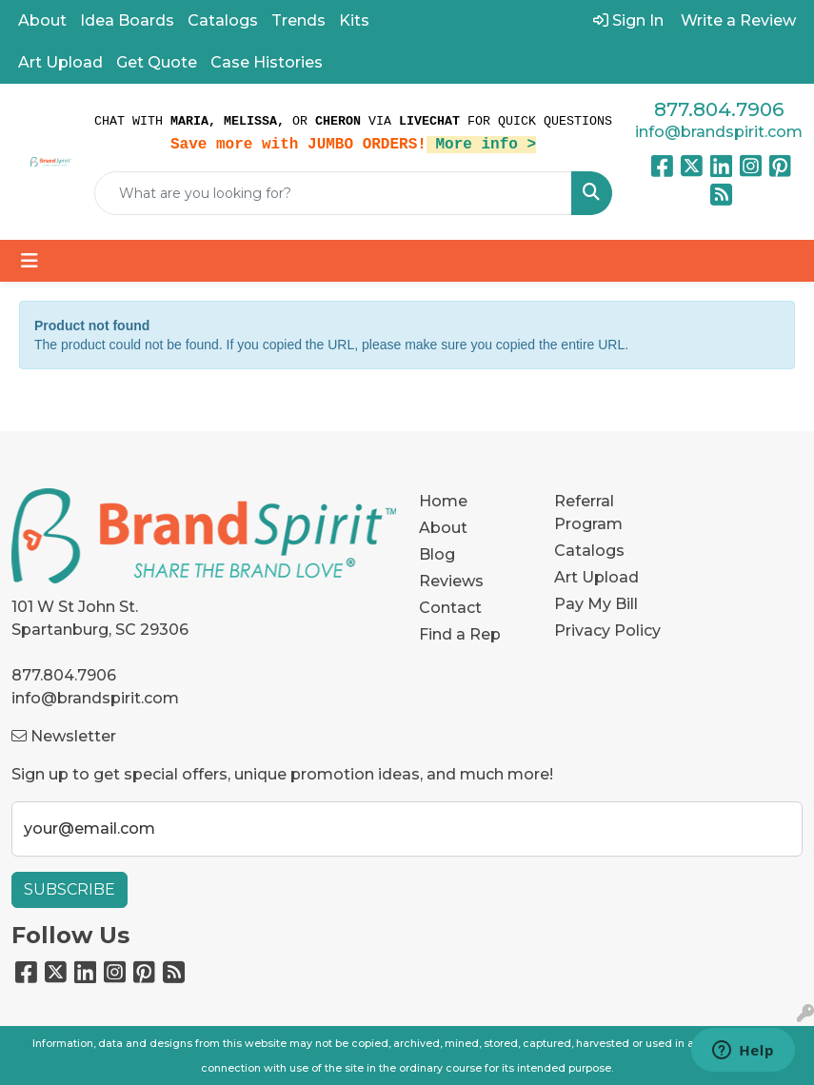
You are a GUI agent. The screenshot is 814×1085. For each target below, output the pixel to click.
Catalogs (223, 20)
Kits (354, 20)
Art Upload (60, 62)
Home (443, 501)
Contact (450, 608)
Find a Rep (460, 634)
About (42, 20)
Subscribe (69, 889)
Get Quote (156, 62)
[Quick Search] (333, 193)
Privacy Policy (607, 630)
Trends (298, 20)
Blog (437, 554)
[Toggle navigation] (30, 260)
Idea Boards (127, 20)
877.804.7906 (719, 109)
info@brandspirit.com (719, 132)
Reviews (451, 581)
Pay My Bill (596, 604)
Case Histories (266, 62)
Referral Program (588, 512)
